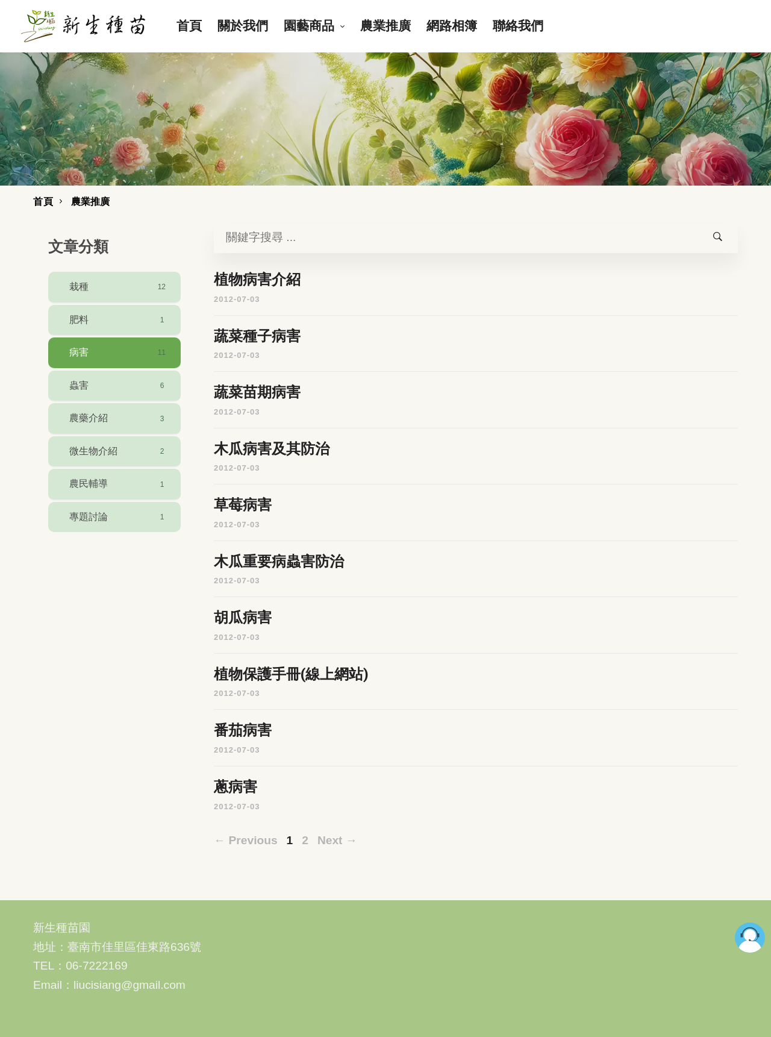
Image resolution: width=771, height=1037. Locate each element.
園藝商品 (309, 26)
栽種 (119, 286)
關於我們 (242, 26)
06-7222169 (96, 965)
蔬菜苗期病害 (257, 392)
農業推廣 (385, 26)
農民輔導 (119, 484)
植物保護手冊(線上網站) (291, 674)
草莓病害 (243, 505)
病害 (119, 352)
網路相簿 (451, 26)
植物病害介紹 (257, 279)
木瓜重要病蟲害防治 (279, 561)
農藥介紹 (119, 418)
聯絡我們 (518, 26)
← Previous (246, 840)
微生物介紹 (119, 451)
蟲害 (119, 385)
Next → (337, 840)
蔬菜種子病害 (257, 336)
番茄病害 (243, 730)
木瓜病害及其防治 (271, 448)
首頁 (189, 26)
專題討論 (119, 517)
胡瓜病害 (243, 617)
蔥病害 (235, 787)
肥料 (119, 320)
